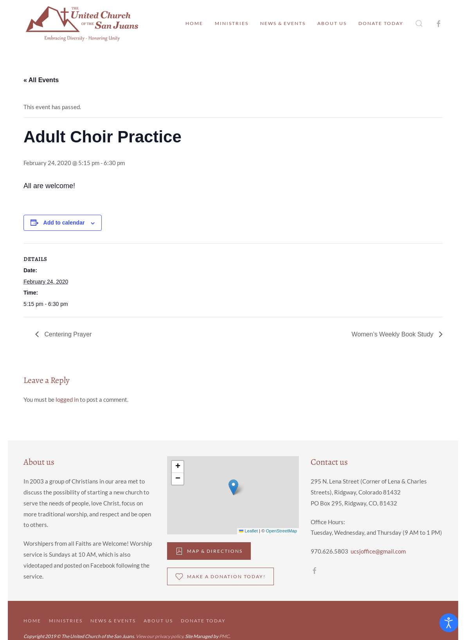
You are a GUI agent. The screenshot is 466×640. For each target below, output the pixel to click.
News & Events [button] (283, 23)
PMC (224, 636)
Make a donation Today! (220, 577)
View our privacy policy (159, 636)
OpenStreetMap (281, 531)
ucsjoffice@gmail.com (378, 551)
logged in (67, 399)
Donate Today (380, 23)
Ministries (231, 23)
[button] (419, 23)
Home (194, 23)
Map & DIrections (209, 551)
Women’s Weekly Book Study (393, 334)
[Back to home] (82, 23)
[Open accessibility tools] (448, 622)
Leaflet (248, 531)
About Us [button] (332, 23)
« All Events (41, 80)
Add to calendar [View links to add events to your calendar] (64, 222)
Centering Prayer (67, 334)
